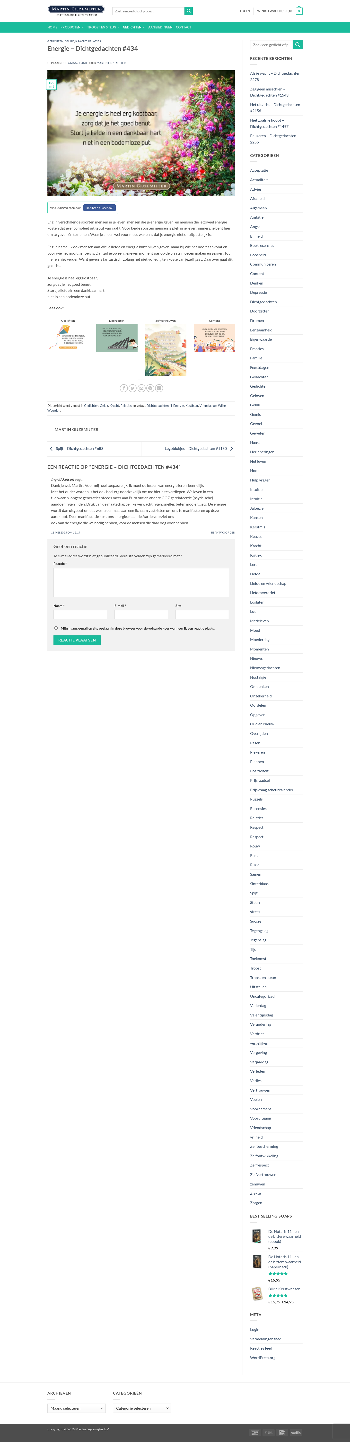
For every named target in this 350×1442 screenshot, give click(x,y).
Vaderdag (258, 1005)
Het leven (258, 461)
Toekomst (258, 958)
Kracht (81, 41)
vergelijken (259, 1043)
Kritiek (256, 555)
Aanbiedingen (160, 27)
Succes (255, 921)
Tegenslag (258, 939)
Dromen (257, 320)
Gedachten (259, 376)
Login (254, 1329)
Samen (255, 874)
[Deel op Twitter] (133, 388)
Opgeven (257, 714)
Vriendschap (208, 406)
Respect (256, 827)
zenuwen (257, 1184)
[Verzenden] (188, 11)
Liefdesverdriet (262, 592)
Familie (256, 358)
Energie (178, 406)
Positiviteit (259, 770)
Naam (59, 606)
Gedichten (134, 27)
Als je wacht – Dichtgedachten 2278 (275, 76)
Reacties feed (261, 1348)
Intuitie (256, 489)
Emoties (257, 348)
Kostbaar (191, 406)
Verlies (256, 1080)
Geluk (69, 41)
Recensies (258, 808)
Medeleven (259, 620)
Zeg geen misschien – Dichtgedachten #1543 (269, 92)
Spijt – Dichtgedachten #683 (75, 448)
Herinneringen (262, 451)
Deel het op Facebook (99, 208)
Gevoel (256, 423)
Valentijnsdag (261, 1015)
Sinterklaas (259, 883)
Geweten (257, 433)
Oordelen (258, 705)
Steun (255, 902)
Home (52, 27)
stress (255, 911)
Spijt (254, 892)
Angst (255, 226)
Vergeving (258, 1052)
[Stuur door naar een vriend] (142, 388)
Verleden (257, 1071)
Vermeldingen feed (265, 1338)
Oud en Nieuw (262, 723)
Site (178, 606)
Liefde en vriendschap (268, 583)
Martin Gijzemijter (111, 62)
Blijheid (256, 236)
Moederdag (260, 639)
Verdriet (257, 1033)
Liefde (255, 573)
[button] (245, 11)
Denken (256, 283)
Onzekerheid (261, 696)
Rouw (255, 846)
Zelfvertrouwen (263, 1174)
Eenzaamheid (261, 330)
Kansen (256, 517)
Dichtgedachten (263, 301)
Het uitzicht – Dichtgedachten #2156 (275, 107)
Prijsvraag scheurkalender (271, 789)
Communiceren (263, 264)
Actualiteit (259, 179)
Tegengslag (259, 930)
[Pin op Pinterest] (150, 388)
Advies (256, 189)
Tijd (253, 949)
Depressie (258, 292)
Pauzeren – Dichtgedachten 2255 (273, 138)
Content (257, 273)
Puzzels (256, 799)
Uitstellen (258, 986)
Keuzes (256, 536)
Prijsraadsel (260, 780)
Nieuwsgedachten (265, 667)
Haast (255, 442)
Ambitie (256, 217)
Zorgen (256, 1202)
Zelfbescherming (264, 1146)
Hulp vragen (260, 480)
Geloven (257, 395)
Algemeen (258, 207)
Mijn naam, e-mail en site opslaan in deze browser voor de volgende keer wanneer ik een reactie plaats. (138, 628)
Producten (72, 27)
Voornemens (260, 1108)
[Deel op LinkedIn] (159, 388)
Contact (184, 27)
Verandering (260, 1024)
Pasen (255, 742)
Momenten (259, 649)
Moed (255, 630)
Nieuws (256, 658)
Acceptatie (259, 170)
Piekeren (257, 752)
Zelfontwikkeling (264, 1155)
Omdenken (259, 686)
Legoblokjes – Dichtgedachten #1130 (200, 448)
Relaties (94, 41)
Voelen (256, 1099)
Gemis (255, 414)
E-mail (120, 606)
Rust (254, 855)
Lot (253, 611)
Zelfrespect (259, 1165)
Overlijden (259, 733)
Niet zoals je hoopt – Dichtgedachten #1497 (269, 123)
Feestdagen (259, 367)
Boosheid (258, 254)
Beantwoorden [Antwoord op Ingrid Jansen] (223, 532)
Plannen (257, 761)
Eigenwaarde (261, 339)
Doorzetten (260, 311)
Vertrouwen (260, 1090)
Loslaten (257, 602)
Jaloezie (256, 508)
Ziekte (255, 1193)
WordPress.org (262, 1357)
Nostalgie (258, 677)
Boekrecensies (262, 245)
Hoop (255, 470)
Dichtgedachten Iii (159, 406)
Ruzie (254, 864)
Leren (255, 564)
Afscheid (257, 198)
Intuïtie (256, 498)
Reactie (60, 563)
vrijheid (256, 1137)
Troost (255, 968)
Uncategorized (262, 996)
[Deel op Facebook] (124, 388)
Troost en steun (103, 27)
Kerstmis (257, 527)
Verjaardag (259, 1061)
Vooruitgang (260, 1118)
